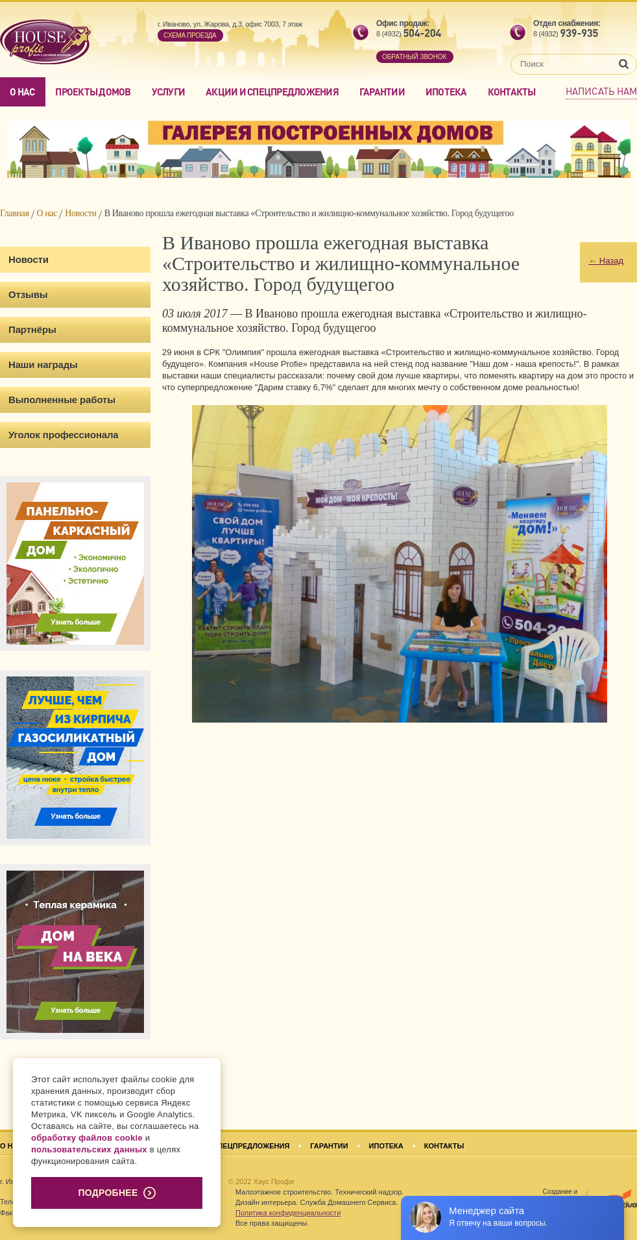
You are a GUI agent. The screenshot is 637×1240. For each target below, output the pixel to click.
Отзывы (27, 294)
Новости (80, 213)
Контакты (512, 91)
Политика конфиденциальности (288, 1213)
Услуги (169, 91)
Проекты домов (92, 91)
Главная (14, 213)
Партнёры (32, 329)
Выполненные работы (61, 399)
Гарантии (382, 91)
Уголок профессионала (63, 434)
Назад (605, 261)
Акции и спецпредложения (272, 91)
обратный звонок (414, 56)
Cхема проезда (189, 35)
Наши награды (43, 364)
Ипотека (446, 91)
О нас (22, 91)
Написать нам (601, 90)
